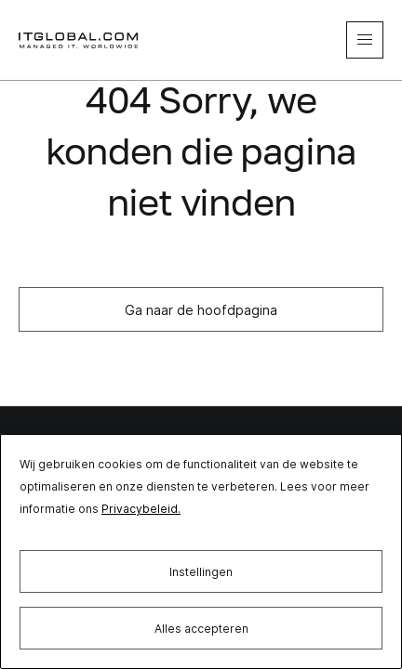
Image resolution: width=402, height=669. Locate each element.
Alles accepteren (201, 629)
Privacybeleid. (141, 509)
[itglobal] (79, 40)
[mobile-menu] (364, 40)
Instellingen (201, 572)
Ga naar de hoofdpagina (201, 310)
